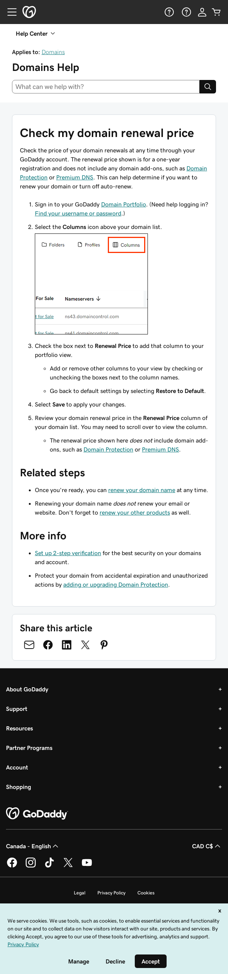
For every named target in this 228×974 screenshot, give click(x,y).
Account (17, 767)
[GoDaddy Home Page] (37, 813)
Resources (19, 728)
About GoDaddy (27, 689)
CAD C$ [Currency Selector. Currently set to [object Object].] (207, 846)
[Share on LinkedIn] (66, 645)
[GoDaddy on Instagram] (31, 866)
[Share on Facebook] (48, 645)
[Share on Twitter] (85, 645)
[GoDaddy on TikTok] (49, 866)
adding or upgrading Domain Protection (115, 584)
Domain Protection (108, 449)
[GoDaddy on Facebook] (12, 866)
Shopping (18, 787)
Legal (79, 892)
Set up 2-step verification (68, 553)
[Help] (168, 12)
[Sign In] (202, 12)
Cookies (146, 892)
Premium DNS (74, 177)
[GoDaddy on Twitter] (68, 866)
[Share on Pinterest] (104, 645)
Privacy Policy (111, 892)
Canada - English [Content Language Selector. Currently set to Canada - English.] (33, 846)
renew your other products (135, 512)
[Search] (208, 86)
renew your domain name (141, 490)
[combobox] (105, 86)
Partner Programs (29, 748)
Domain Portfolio (123, 204)
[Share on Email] (29, 645)
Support (16, 709)
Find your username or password (78, 213)
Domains (53, 52)
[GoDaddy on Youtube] (87, 866)
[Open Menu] (9, 12)
